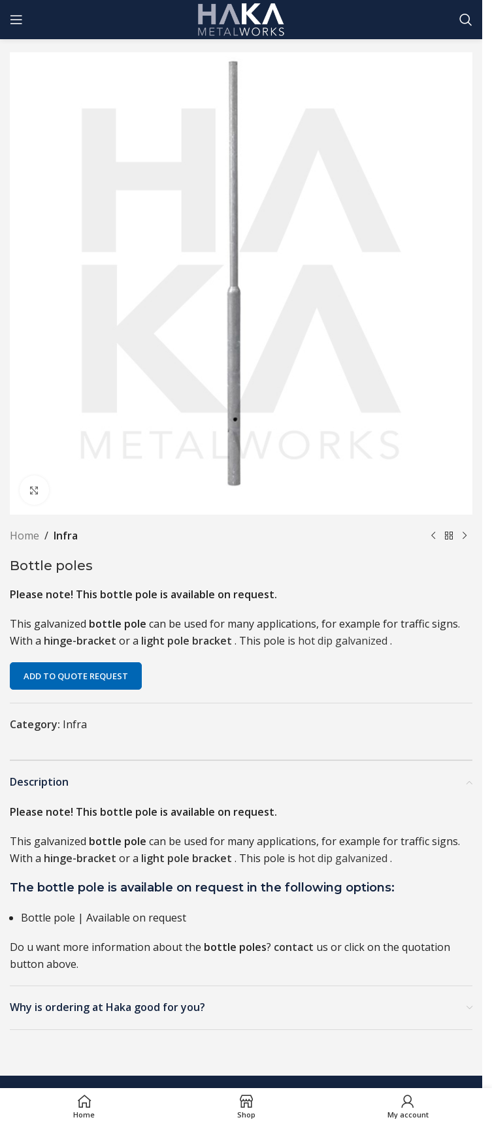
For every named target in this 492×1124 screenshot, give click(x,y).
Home (24, 535)
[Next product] (464, 536)
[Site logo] (241, 18)
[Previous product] (433, 536)
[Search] (466, 20)
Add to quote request (76, 676)
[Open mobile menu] (16, 20)
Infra (66, 535)
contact (294, 947)
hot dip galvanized (344, 641)
